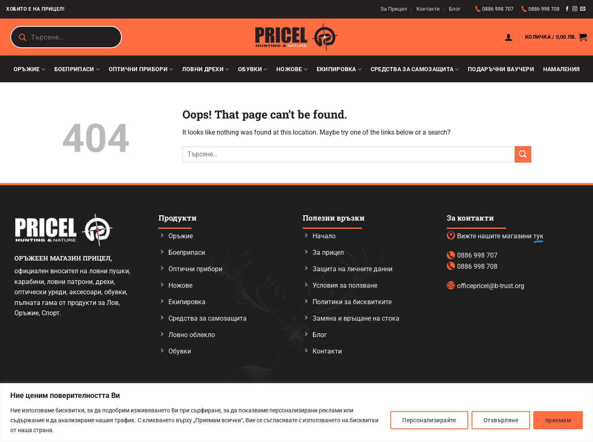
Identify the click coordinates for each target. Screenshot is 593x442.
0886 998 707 (498, 9)
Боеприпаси (77, 69)
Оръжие (29, 69)
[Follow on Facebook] (567, 9)
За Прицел (394, 9)
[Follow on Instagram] (574, 9)
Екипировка (339, 69)
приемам (558, 420)
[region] (296, 412)
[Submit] (523, 154)
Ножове (292, 69)
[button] (508, 37)
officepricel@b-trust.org (490, 286)
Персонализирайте (429, 420)
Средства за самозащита (415, 69)
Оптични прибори (141, 69)
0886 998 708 (544, 9)
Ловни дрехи (205, 69)
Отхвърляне (500, 420)
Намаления (561, 69)
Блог (454, 9)
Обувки (252, 69)
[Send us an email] (582, 9)
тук (538, 236)
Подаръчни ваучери (501, 69)
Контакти (428, 9)
